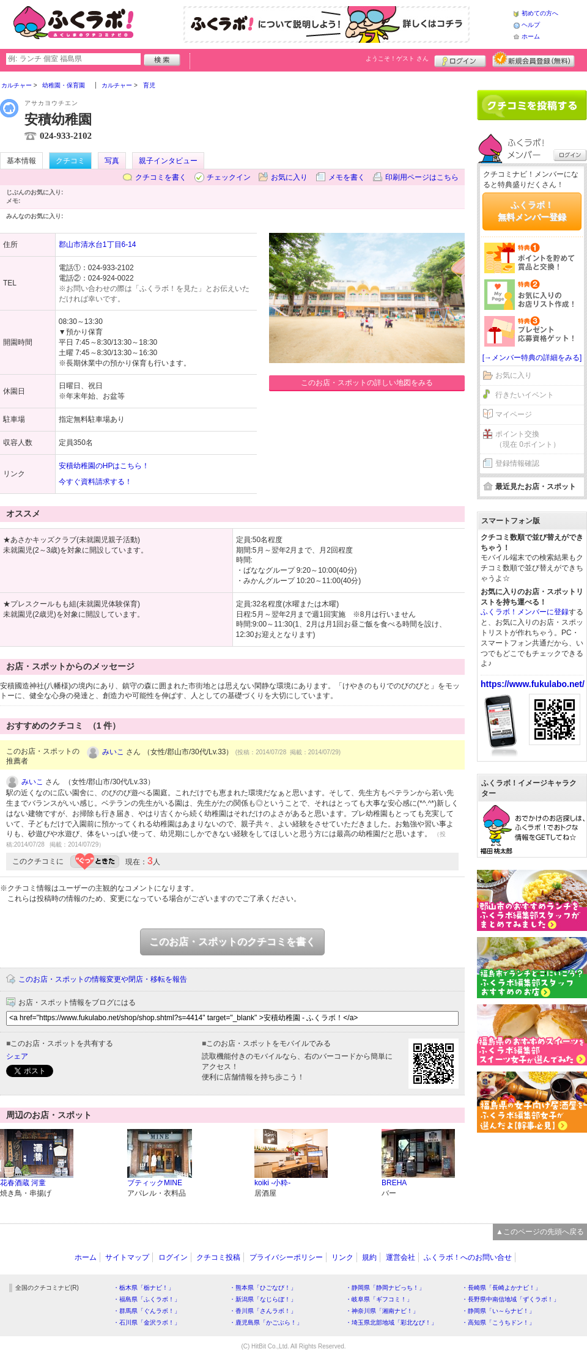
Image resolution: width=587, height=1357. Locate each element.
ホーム (531, 36)
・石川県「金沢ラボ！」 (146, 1322)
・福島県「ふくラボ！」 (146, 1299)
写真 (112, 160)
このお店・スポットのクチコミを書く (232, 941)
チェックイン (229, 177)
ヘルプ (531, 24)
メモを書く (346, 177)
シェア (17, 1056)
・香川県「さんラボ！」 (263, 1310)
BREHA (394, 1183)
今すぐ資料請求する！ (95, 481)
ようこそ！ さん (397, 58)
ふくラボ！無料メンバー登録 (532, 211)
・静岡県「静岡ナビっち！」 (385, 1287)
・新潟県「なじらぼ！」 (263, 1299)
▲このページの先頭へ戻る (540, 1231)
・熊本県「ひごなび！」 (263, 1287)
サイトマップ (127, 1257)
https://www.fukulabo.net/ (533, 684)
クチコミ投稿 (218, 1257)
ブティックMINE (154, 1183)
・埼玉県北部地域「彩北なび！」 (391, 1322)
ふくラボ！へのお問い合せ (468, 1257)
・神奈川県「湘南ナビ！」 (382, 1310)
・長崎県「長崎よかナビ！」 (501, 1287)
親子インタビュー (168, 160)
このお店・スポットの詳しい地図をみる (367, 382)
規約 (369, 1257)
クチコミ (70, 160)
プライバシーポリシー (286, 1257)
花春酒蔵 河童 (23, 1183)
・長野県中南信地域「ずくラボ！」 (510, 1299)
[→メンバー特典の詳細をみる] (532, 357)
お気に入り (289, 177)
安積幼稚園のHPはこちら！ (104, 466)
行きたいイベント (524, 395)
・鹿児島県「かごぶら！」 (266, 1322)
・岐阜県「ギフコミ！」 (379, 1299)
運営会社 (400, 1257)
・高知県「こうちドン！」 (498, 1322)
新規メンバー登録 (533, 59)
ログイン (460, 59)
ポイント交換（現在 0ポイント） (527, 439)
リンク (342, 1257)
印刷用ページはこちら (422, 177)
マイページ (513, 414)
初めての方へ (540, 13)
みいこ (113, 752)
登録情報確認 (517, 463)
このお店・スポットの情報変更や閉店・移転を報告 (102, 979)
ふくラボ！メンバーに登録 (525, 612)
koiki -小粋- (272, 1183)
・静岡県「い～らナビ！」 (498, 1310)
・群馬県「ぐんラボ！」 (146, 1310)
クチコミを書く (160, 177)
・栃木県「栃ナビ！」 (143, 1287)
